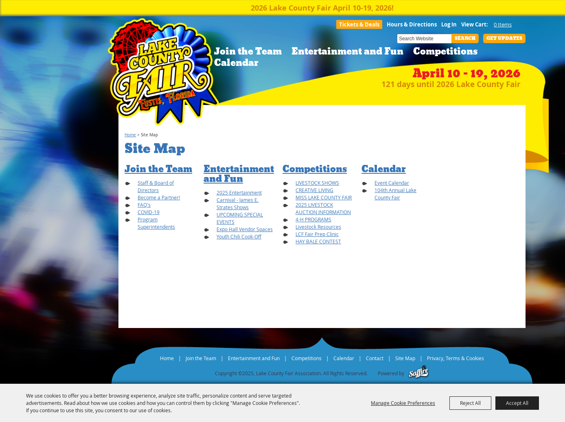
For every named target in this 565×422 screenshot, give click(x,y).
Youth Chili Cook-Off (239, 236)
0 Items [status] (503, 24)
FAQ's (144, 204)
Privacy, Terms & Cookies (455, 358)
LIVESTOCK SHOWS (317, 182)
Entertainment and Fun (347, 51)
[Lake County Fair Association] (163, 74)
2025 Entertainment (239, 192)
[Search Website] (424, 39)
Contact (374, 358)
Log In (449, 24)
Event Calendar (391, 182)
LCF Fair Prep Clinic (317, 234)
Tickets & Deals (359, 24)
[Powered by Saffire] (418, 373)
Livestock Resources (318, 226)
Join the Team (248, 51)
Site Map (405, 358)
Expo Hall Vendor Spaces (245, 229)
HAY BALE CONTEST (318, 241)
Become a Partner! (159, 197)
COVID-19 (149, 212)
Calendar (236, 63)
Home (130, 135)
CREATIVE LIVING (314, 190)
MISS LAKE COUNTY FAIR (324, 197)
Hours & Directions (412, 24)
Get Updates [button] (504, 38)
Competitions (445, 51)
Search (465, 38)
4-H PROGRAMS (313, 219)
